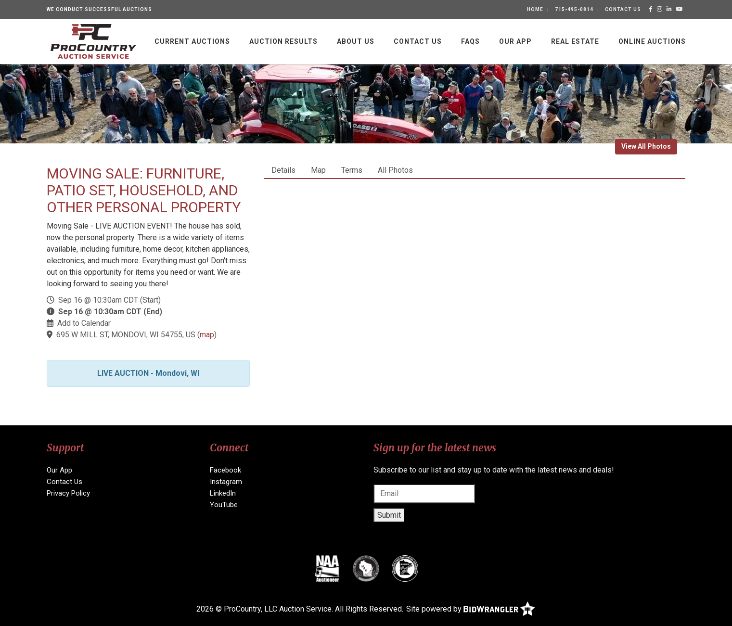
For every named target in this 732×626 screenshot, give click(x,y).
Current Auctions (192, 41)
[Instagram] (660, 9)
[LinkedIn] (669, 9)
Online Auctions (652, 41)
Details (283, 170)
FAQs (470, 41)
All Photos (395, 170)
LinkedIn (223, 493)
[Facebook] (651, 9)
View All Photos (646, 146)
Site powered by (470, 608)
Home (535, 9)
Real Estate (575, 41)
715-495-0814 (574, 9)
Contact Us (623, 9)
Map (318, 170)
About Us (355, 41)
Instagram (226, 481)
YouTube (224, 504)
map (207, 334)
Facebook (225, 470)
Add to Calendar (84, 323)
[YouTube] (679, 9)
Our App (515, 41)
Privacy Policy (68, 493)
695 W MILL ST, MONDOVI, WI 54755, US (125, 334)
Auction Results (283, 41)
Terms (351, 170)
